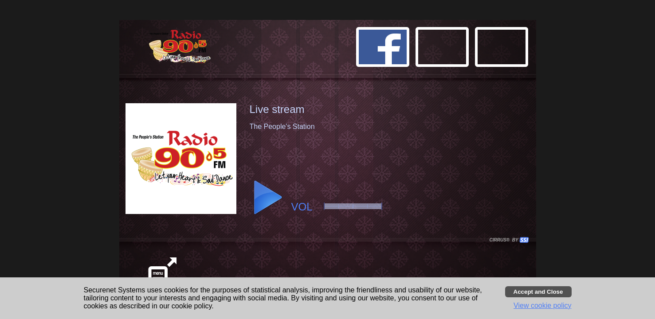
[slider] (353, 206)
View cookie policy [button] (542, 305)
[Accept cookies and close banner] (538, 291)
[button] (503, 48)
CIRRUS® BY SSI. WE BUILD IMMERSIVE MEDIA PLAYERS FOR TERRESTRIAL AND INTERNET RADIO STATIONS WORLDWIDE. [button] (505, 239)
